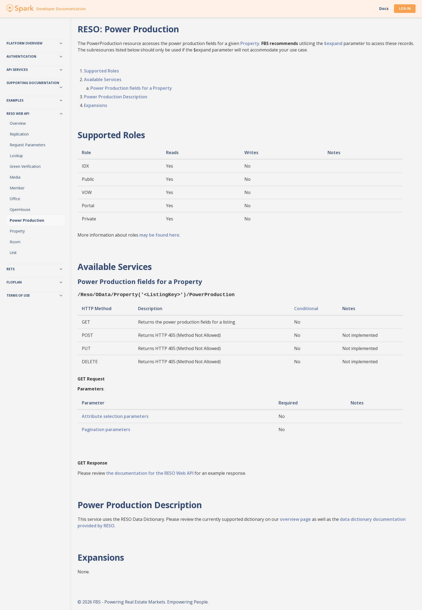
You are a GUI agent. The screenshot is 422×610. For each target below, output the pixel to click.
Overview (18, 123)
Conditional (306, 308)
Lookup (16, 155)
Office (15, 198)
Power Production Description (115, 97)
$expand (333, 43)
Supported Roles (101, 71)
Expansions (95, 105)
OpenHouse (20, 209)
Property (17, 231)
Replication (19, 134)
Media (15, 177)
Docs (384, 8)
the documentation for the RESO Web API (150, 473)
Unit (13, 252)
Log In (405, 8)
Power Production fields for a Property (131, 88)
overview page (295, 519)
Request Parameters (27, 144)
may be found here (159, 235)
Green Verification (25, 166)
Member (17, 187)
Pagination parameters (106, 429)
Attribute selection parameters (115, 416)
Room (15, 241)
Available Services (102, 79)
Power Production (27, 220)
